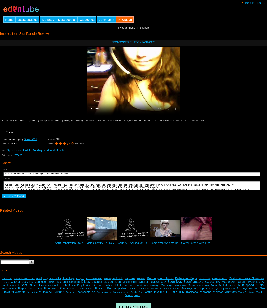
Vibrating (205, 293)
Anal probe (55, 280)
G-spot (22, 286)
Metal (214, 286)
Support (144, 27)
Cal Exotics (204, 280)
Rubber (154, 290)
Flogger (250, 283)
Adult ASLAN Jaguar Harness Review (140, 244)
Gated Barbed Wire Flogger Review (202, 244)
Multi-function (227, 286)
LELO (117, 286)
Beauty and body (113, 279)
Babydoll (80, 280)
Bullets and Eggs (186, 279)
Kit (93, 286)
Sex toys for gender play (222, 290)
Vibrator (218, 293)
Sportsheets (14, 150)
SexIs (30, 293)
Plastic (64, 290)
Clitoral (15, 283)
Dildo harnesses (71, 283)
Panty (39, 290)
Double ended (129, 283)
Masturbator (180, 287)
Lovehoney (128, 286)
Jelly (64, 286)
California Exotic (219, 280)
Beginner (130, 279)
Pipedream (51, 290)
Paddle (27, 150)
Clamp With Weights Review (167, 244)
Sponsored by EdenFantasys (133, 42)
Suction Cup (136, 294)
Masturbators (195, 286)
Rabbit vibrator (85, 290)
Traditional (192, 293)
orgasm (12, 290)
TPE (175, 294)
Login (261, 3)
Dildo (58, 283)
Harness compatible (49, 286)
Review (17, 154)
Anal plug (42, 279)
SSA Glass (97, 293)
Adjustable (7, 280)
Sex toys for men (247, 290)
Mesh (206, 287)
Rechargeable (116, 290)
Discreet (96, 283)
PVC (72, 290)
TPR (181, 293)
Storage (108, 294)
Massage (154, 286)
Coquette (40, 283)
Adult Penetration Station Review (75, 244)
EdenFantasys (193, 283)
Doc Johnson (112, 283)
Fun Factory (9, 286)
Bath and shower (94, 280)
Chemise (5, 284)
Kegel (80, 286)
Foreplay (260, 283)
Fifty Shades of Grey (225, 283)
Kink (88, 286)
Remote (132, 290)
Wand (259, 293)
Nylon (4, 290)
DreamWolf (30, 139)
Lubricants (142, 286)
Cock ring (27, 283)
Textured (159, 293)
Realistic (100, 290)
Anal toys (68, 279)
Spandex (70, 294)
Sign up (249, 3)
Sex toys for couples (195, 290)
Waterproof (132, 296)
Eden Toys (175, 283)
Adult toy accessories (24, 280)
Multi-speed (246, 286)
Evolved (210, 283)
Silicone (59, 293)
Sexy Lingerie (43, 293)
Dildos (85, 283)
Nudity (260, 286)
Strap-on (117, 293)
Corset (51, 283)
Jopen (72, 286)
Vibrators (230, 293)
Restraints (144, 290)
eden (163, 283)
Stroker (126, 294)
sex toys (175, 290)
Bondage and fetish (44, 150)
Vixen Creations (246, 293)
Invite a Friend (126, 27)
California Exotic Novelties (246, 279)
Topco (168, 294)
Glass (32, 286)
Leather (61, 150)
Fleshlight (241, 283)
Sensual (164, 290)
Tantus (148, 293)
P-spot (22, 290)
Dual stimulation (149, 283)
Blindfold (141, 280)
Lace (99, 286)
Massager (167, 286)
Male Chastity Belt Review (102, 244)
